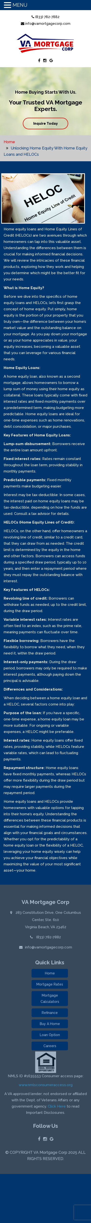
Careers (49, 1047)
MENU (20, 5)
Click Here (57, 1107)
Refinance (50, 1014)
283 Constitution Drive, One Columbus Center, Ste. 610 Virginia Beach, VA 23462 (48, 920)
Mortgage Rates (49, 985)
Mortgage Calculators (50, 999)
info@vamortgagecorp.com (45, 24)
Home (9, 142)
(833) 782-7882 (45, 17)
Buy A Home (50, 1025)
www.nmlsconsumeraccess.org (46, 1085)
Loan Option (50, 1036)
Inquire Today (45, 123)
